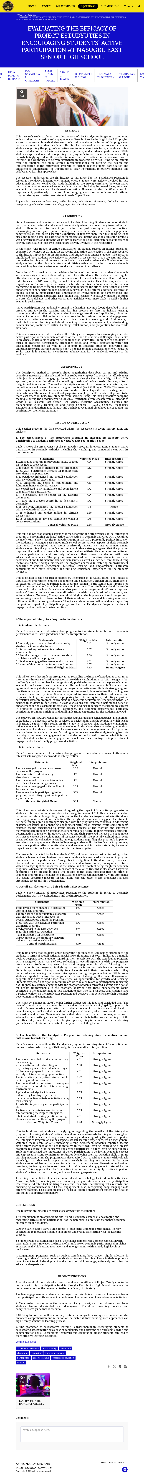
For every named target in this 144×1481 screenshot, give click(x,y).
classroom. (22, 1353)
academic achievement (28, 1348)
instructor (36, 1353)
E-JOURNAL (30, 15)
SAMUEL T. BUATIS (65, 75)
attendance (66, 1348)
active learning (50, 1348)
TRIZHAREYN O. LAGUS (127, 75)
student (20, 1362)
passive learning (41, 1358)
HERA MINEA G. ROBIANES (14, 75)
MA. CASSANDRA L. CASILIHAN (32, 75)
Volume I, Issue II (26, 1341)
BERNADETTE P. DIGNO (83, 75)
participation (23, 1358)
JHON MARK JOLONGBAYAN (105, 75)
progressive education (63, 1358)
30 (22, 1379)
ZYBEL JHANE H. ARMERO (50, 75)
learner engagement (54, 1353)
